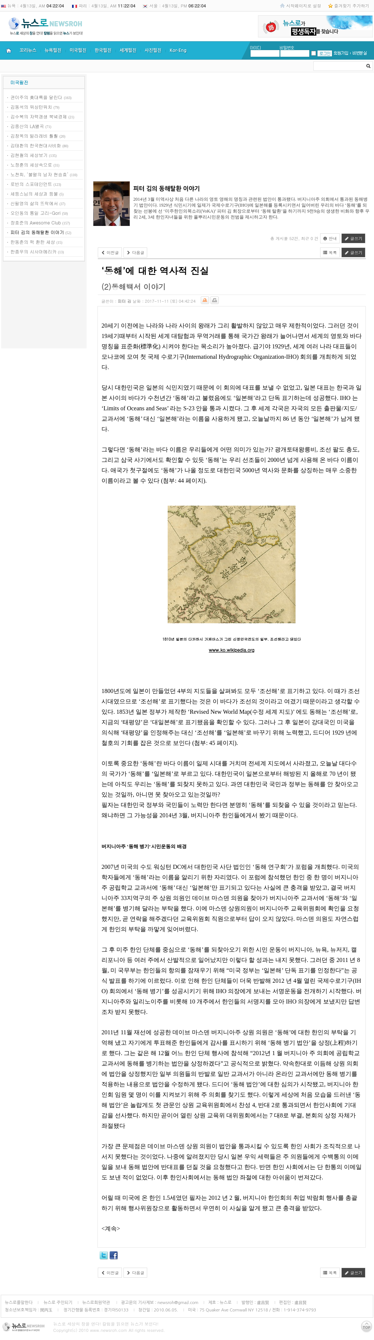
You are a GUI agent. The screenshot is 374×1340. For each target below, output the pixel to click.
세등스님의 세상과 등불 (34, 193)
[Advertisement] (44, 306)
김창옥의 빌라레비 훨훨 (34, 135)
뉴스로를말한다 (19, 1302)
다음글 (135, 252)
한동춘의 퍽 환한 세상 (32, 242)
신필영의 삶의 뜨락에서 (34, 203)
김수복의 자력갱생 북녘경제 (38, 116)
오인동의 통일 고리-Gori (35, 213)
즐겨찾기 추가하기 (351, 6)
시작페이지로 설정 (303, 6)
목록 (330, 252)
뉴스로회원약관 (96, 1302)
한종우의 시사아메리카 (33, 251)
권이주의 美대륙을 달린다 (36, 97)
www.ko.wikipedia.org (232, 650)
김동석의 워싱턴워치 (31, 107)
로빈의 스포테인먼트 (31, 184)
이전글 (110, 252)
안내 (330, 238)
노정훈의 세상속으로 (31, 164)
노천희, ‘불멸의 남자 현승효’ (39, 174)
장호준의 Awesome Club (35, 222)
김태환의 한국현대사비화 (35, 145)
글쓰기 (353, 238)
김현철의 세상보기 (29, 155)
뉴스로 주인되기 (57, 1302)
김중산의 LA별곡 (27, 126)
